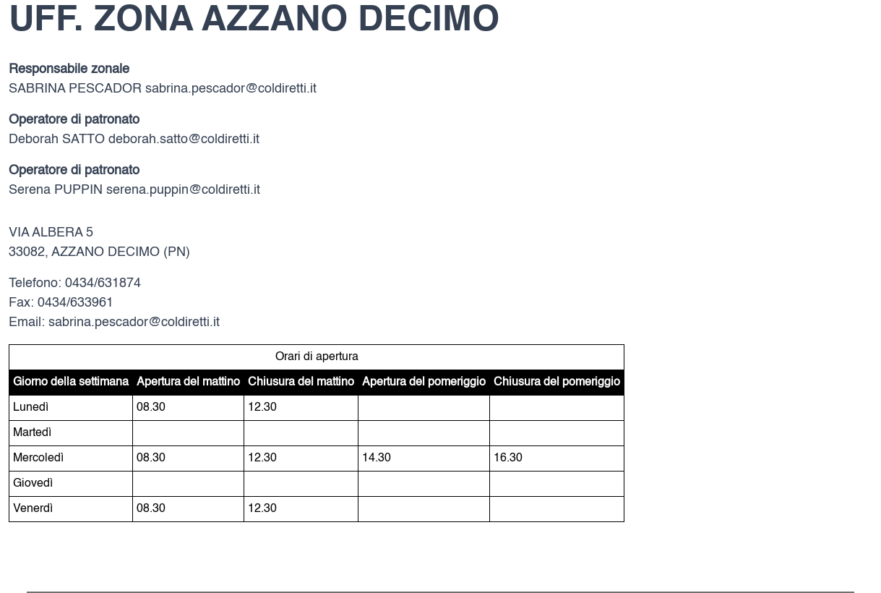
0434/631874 (103, 283)
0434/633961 (75, 303)
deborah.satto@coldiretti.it (183, 139)
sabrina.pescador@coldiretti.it (231, 88)
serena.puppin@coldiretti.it (183, 190)
